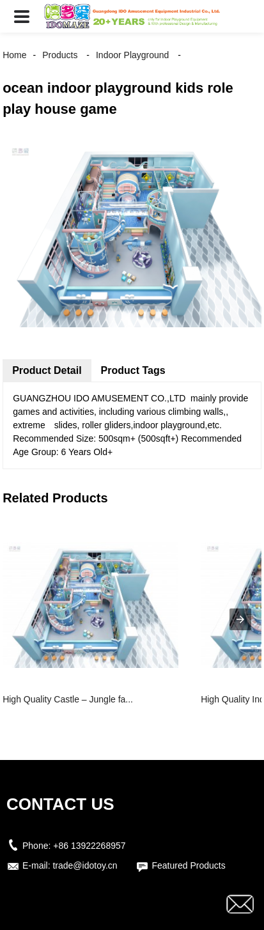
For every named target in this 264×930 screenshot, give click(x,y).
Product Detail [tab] (46, 370)
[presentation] (240, 619)
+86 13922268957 (89, 846)
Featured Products (188, 865)
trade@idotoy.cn (84, 865)
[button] (22, 16)
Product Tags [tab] (133, 370)
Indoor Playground (132, 55)
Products (59, 55)
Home (14, 55)
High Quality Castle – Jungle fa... (68, 699)
